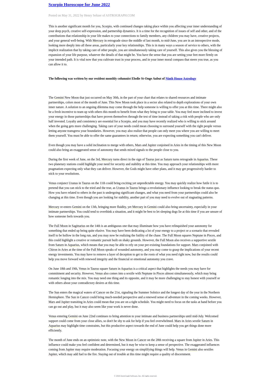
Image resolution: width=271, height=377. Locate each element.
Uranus (73, 183)
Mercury (98, 40)
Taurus (150, 159)
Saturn (168, 159)
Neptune (197, 235)
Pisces (211, 235)
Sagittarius (78, 226)
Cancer (100, 292)
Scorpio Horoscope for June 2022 (79, 4)
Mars (138, 145)
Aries (176, 145)
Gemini (59, 97)
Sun (56, 292)
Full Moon (61, 226)
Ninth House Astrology (180, 78)
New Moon (71, 97)
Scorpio (107, 26)
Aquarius (203, 159)
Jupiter (152, 145)
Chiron (53, 249)
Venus (52, 183)
